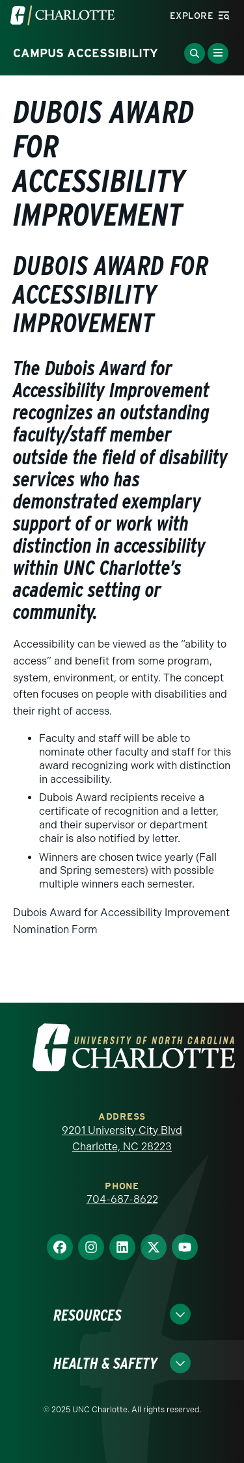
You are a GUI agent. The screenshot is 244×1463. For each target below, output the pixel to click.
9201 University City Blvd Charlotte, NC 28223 (122, 1138)
